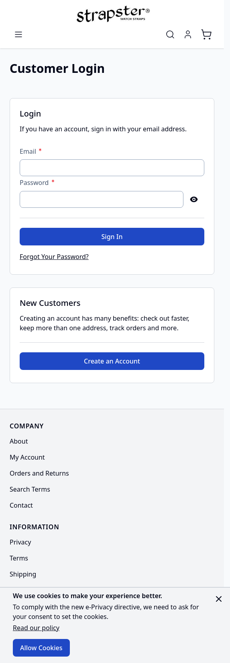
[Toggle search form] (170, 34)
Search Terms (30, 489)
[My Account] (188, 34)
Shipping (23, 574)
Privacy (20, 542)
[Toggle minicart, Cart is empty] (206, 34)
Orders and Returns (39, 473)
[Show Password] (193, 199)
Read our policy (36, 627)
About (19, 441)
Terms (19, 558)
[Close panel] (219, 599)
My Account (27, 457)
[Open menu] (18, 34)
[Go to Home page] (112, 13)
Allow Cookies (41, 647)
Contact (21, 505)
